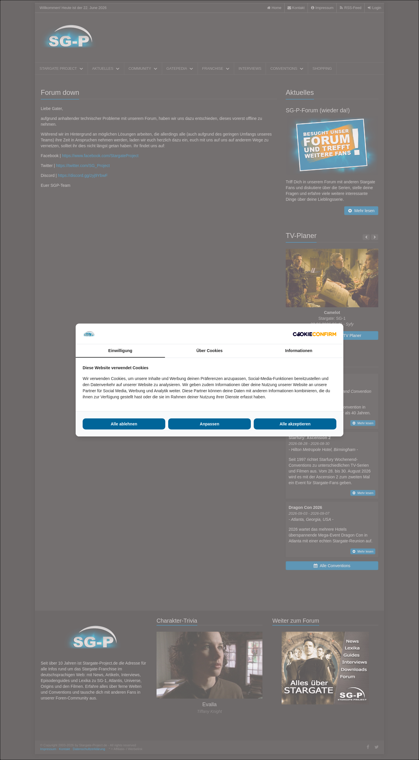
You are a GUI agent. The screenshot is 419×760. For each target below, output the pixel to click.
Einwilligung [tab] (120, 350)
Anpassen (209, 424)
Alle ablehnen (124, 424)
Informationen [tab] (298, 350)
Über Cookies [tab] (209, 350)
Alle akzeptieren (295, 424)
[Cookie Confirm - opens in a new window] (314, 334)
